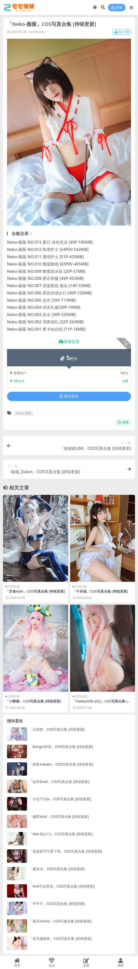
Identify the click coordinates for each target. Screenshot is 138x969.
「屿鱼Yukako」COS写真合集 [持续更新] (61, 764)
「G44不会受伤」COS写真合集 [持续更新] (62, 886)
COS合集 (39, 32)
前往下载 (121, 32)
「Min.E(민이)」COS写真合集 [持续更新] (61, 833)
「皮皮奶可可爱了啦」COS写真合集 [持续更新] (65, 851)
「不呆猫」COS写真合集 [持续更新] (100, 591)
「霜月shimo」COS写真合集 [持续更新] (60, 921)
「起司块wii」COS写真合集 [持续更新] (59, 781)
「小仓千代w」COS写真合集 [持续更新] (60, 799)
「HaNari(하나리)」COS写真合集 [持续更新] (102, 703)
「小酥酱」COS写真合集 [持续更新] (33, 701)
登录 (116, 8)
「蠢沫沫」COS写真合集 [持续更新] (57, 868)
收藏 (123, 422)
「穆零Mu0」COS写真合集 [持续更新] (59, 816)
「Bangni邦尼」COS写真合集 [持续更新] (61, 746)
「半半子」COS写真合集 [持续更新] (57, 903)
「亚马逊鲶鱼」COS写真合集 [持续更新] (60, 938)
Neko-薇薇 (23, 413)
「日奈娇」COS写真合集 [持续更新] (57, 729)
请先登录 (69, 396)
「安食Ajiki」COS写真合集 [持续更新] (35, 591)
